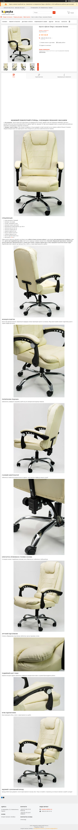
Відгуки (51, 21)
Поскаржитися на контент (39, 828)
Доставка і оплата (27, 21)
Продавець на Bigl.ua (39, 827)
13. (12, 237)
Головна (4, 21)
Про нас (57, 21)
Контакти (64, 21)
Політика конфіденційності (51, 828)
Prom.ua (46, 825)
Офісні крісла (26, 17)
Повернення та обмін (40, 21)
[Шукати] (54, 12)
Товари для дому (17, 17)
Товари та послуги (7, 17)
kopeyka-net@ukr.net (47, 809)
